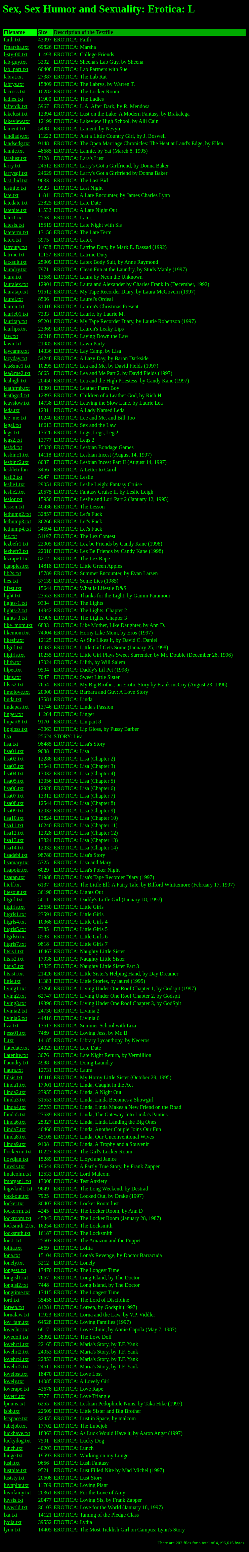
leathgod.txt (16, 395)
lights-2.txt (15, 610)
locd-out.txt (16, 1196)
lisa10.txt (14, 818)
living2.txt (15, 996)
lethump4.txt (17, 529)
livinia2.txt (15, 1011)
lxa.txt (10, 1515)
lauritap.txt (15, 321)
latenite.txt (15, 210)
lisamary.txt (16, 862)
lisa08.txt (14, 803)
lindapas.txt (16, 707)
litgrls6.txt (15, 936)
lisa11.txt (14, 825)
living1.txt (15, 988)
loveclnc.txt (16, 1329)
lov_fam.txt (16, 1322)
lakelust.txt (16, 114)
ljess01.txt (15, 1033)
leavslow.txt (17, 403)
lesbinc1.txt (16, 455)
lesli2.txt (13, 477)
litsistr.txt (14, 973)
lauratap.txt (16, 291)
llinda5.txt (15, 1114)
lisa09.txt (14, 810)
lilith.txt (12, 662)
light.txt (12, 595)
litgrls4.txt (15, 922)
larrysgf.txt (16, 173)
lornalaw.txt (16, 1314)
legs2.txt (13, 440)
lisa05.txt (14, 781)
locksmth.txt (17, 1233)
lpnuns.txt (14, 1403)
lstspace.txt (16, 1418)
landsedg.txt (17, 143)
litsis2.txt (14, 959)
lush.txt (12, 1463)
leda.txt (12, 410)
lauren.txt (14, 306)
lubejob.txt (15, 1426)
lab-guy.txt (15, 62)
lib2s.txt (12, 573)
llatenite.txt (16, 1055)
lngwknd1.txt (18, 1188)
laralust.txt (15, 158)
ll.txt (9, 1040)
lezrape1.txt (16, 558)
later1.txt (13, 217)
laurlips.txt (15, 329)
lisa (7, 736)
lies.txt (11, 581)
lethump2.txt (17, 514)
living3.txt (15, 1003)
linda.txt (13, 699)
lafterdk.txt (16, 106)
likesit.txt (14, 640)
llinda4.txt (15, 1107)
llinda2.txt (15, 1092)
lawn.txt (12, 343)
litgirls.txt (14, 907)
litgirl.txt (13, 899)
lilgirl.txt (13, 647)
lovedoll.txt (16, 1337)
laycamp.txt (16, 351)
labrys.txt (14, 84)
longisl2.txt (16, 1285)
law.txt (11, 336)
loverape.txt (16, 1389)
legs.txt (11, 432)
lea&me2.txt (17, 373)
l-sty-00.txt (16, 54)
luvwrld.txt (16, 1507)
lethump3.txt (17, 521)
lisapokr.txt (16, 870)
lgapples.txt (16, 566)
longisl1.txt (16, 1277)
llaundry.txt (16, 1062)
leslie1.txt (14, 484)
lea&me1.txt (17, 366)
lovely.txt (14, 1381)
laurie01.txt (16, 314)
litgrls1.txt (15, 914)
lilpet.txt (13, 670)
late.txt (11, 195)
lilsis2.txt (14, 684)
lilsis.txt (12, 677)
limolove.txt (17, 692)
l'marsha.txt (16, 47)
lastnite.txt (15, 188)
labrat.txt (13, 77)
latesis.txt (14, 225)
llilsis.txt (13, 1077)
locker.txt (14, 1203)
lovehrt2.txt (16, 1352)
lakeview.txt (17, 121)
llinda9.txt (15, 1144)
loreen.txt (14, 1307)
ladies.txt (13, 99)
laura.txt (13, 277)
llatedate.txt (16, 1048)
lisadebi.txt (16, 855)
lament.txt (14, 128)
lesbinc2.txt (16, 462)
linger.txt (13, 714)
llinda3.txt (15, 1100)
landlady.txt (16, 136)
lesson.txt (14, 506)
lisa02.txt (14, 759)
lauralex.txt (16, 284)
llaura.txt (13, 1070)
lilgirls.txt (14, 655)
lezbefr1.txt (16, 544)
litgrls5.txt (15, 929)
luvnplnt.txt (16, 1485)
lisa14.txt (14, 847)
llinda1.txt (15, 1085)
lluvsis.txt (14, 1166)
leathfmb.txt (17, 388)
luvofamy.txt (17, 1492)
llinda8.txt (15, 1137)
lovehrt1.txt (16, 1344)
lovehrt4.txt (16, 1359)
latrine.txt (14, 254)
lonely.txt (14, 1263)
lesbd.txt (13, 447)
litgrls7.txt (15, 944)
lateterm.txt (16, 232)
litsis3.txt (14, 966)
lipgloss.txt (16, 729)
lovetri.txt (14, 1396)
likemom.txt (17, 632)
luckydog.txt (17, 1441)
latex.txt (12, 240)
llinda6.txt (15, 1122)
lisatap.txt (14, 877)
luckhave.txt (17, 1433)
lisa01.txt (14, 751)
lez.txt (10, 536)
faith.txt (12, 39)
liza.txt (11, 1025)
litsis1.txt (14, 951)
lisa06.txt (14, 788)
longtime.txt (17, 1292)
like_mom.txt (18, 625)
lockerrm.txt (17, 1211)
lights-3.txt (15, 618)
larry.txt (12, 165)
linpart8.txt (16, 721)
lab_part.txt (16, 69)
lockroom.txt (17, 1218)
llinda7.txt (15, 1129)
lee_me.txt (15, 418)
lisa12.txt (14, 833)
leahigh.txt (15, 380)
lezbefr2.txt (16, 551)
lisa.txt (11, 744)
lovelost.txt (16, 1374)
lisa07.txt (14, 796)
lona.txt (12, 1255)
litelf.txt (12, 885)
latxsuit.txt (15, 262)
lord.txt (11, 1300)
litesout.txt (15, 892)
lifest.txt (13, 588)
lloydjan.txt (16, 1159)
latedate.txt (16, 203)
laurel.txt (13, 299)
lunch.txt (13, 1448)
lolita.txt (13, 1248)
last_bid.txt (16, 180)
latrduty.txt (15, 247)
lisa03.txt (14, 766)
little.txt (12, 981)
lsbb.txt (12, 1411)
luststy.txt (14, 1478)
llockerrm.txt (18, 1151)
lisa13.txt (14, 840)
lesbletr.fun (16, 469)
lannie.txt (14, 151)
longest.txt (15, 1270)
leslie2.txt (14, 492)
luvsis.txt (13, 1500)
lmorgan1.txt (17, 1181)
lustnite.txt (15, 1470)
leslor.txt (13, 499)
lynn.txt (12, 1529)
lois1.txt (12, 1240)
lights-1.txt (15, 603)
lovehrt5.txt (16, 1366)
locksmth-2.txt (19, 1226)
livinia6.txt (15, 1018)
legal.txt (12, 425)
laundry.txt (15, 269)
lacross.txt (15, 91)
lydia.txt (13, 1522)
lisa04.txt (14, 773)
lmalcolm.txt (17, 1174)
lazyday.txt (15, 358)
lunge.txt (13, 1455)
